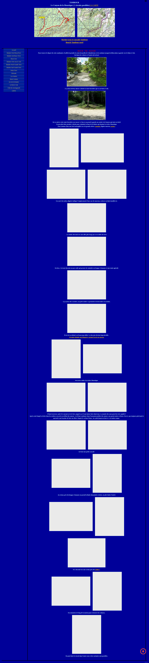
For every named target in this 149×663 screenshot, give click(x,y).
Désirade (13, 73)
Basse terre (14, 59)
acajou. (113, 126)
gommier (97, 126)
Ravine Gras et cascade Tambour (75, 40)
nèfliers (97, 569)
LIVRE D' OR (14, 85)
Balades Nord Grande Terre (14, 64)
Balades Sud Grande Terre (14, 67)
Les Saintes (14, 76)
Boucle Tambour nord (74, 42)
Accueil (14, 50)
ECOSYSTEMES (14, 82)
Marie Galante (14, 79)
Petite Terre (14, 70)
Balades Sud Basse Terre (14, 56)
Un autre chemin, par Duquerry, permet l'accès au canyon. (86, 337)
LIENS (14, 91)
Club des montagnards (14, 88)
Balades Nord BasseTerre (14, 53)
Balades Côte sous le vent (14, 62)
